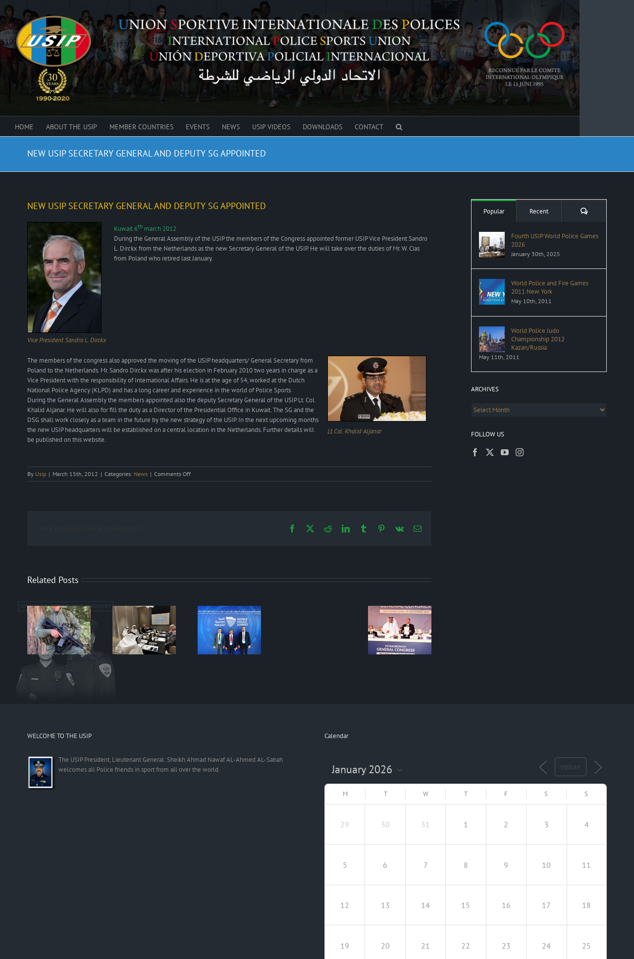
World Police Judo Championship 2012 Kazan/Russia (538, 339)
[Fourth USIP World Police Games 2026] (492, 236)
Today (570, 767)
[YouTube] (505, 452)
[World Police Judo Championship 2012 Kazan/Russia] (492, 331)
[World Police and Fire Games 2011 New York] (492, 283)
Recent (538, 211)
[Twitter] (490, 452)
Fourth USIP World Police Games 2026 (554, 240)
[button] (399, 126)
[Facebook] (475, 452)
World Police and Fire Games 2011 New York (549, 287)
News (141, 474)
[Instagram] (520, 452)
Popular (493, 211)
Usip (40, 474)
